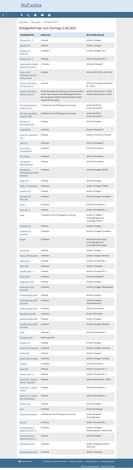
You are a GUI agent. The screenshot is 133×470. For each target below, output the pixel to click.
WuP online (31, 4)
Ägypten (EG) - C (26, 40)
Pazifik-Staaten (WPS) (28, 308)
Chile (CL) (24, 142)
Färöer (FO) (24, 180)
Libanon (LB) (25, 260)
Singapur (23, 363)
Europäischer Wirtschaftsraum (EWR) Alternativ (29, 172)
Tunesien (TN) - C (27, 374)
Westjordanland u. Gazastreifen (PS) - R (28, 429)
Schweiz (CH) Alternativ (29, 347)
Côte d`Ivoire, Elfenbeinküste (26, 149)
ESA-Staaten (25, 156)
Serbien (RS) (24, 353)
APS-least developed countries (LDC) (28, 106)
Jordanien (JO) (25, 225)
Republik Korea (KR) (28, 313)
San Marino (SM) (26, 337)
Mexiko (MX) (25, 276)
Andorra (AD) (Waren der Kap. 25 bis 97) (28, 92)
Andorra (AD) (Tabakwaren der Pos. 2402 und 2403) (28, 75)
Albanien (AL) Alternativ (25, 52)
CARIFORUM (25, 129)
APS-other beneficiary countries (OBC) (28, 114)
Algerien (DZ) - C (26, 58)
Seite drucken (25, 461)
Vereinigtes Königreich (28, 414)
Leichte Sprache (91, 461)
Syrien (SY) (24, 368)
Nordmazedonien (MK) (29, 295)
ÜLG (22, 408)
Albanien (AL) (25, 45)
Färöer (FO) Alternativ (28, 185)
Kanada (22, 239)
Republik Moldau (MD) (29, 318)
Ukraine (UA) (25, 403)
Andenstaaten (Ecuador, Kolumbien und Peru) (29, 65)
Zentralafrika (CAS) (27, 443)
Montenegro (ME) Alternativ (27, 288)
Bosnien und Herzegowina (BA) (27, 123)
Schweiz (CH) (25, 342)
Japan (22, 214)
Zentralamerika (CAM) (28, 451)
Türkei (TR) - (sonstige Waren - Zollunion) (28, 381)
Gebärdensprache (108, 461)
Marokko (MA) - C (27, 271)
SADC (22, 332)
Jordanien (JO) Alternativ (25, 232)
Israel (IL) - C (25, 209)
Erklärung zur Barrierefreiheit (54, 461)
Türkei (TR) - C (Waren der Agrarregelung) (29, 397)
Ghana (22, 204)
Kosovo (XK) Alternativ (29, 255)
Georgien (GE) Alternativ (25, 198)
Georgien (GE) (25, 191)
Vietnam (23, 422)
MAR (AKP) (24, 266)
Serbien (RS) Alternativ (29, 358)
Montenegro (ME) (27, 281)
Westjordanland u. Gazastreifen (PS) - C (28, 437)
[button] (3, 15)
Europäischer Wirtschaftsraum (26, 163)
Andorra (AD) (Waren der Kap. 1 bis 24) (28, 84)
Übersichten (36, 22)
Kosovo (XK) (24, 250)
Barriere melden (75, 461)
